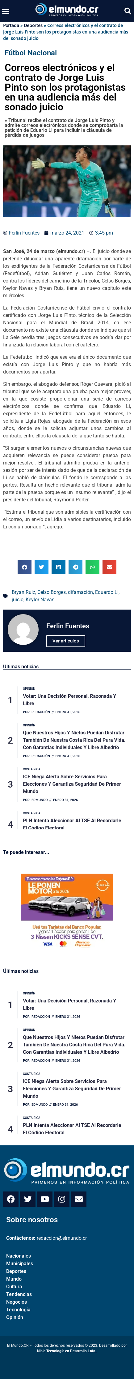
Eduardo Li (107, 592)
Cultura (14, 1287)
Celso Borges (51, 592)
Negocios (16, 1302)
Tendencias (19, 1294)
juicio (17, 600)
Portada (11, 25)
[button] (6, 11)
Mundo (14, 1279)
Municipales (19, 1263)
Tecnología (18, 1310)
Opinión (14, 1317)
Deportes (33, 25)
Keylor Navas (40, 600)
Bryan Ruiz (23, 592)
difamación (80, 592)
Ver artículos (65, 641)
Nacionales (18, 1256)
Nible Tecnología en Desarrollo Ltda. (66, 1351)
